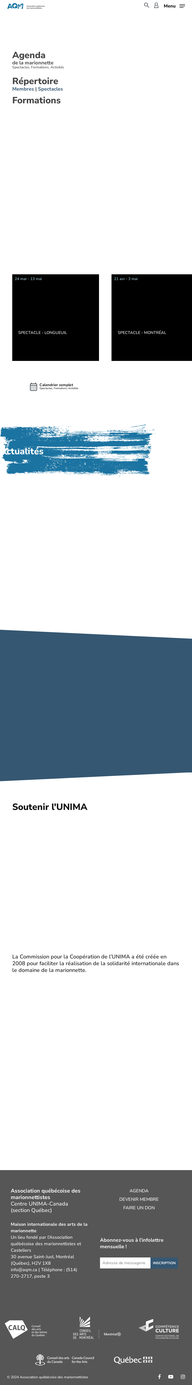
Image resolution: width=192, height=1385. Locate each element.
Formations (36, 100)
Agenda (139, 1191)
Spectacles (50, 89)
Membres (23, 89)
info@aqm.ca (24, 1270)
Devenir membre (139, 1199)
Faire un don (139, 1208)
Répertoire (35, 81)
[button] (174, 5)
